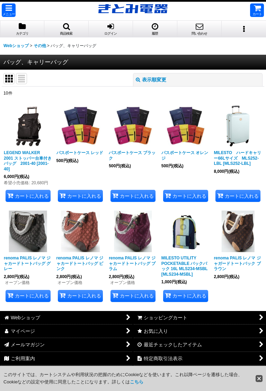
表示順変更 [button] (151, 79)
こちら (136, 381)
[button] (9, 10)
